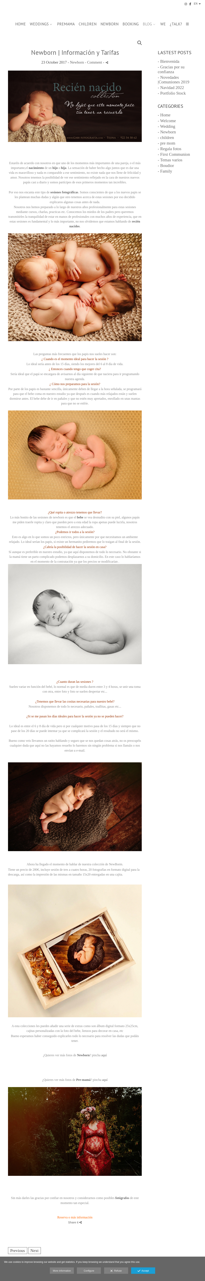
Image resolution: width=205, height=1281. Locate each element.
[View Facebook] (190, 4)
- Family (165, 171)
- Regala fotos (169, 148)
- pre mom (166, 143)
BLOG (147, 24)
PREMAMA (66, 24)
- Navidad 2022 (171, 87)
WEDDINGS (39, 24)
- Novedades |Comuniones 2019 (173, 79)
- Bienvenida (168, 61)
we (163, 24)
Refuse (116, 1271)
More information (62, 1270)
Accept (143, 1271)
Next (34, 1250)
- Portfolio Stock (172, 93)
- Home (164, 115)
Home (20, 24)
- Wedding (166, 126)
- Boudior (166, 165)
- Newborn (167, 132)
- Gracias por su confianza (171, 69)
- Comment (94, 62)
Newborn (77, 62)
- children (166, 137)
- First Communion (174, 154)
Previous (17, 1250)
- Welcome (167, 120)
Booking (131, 24)
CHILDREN (87, 24)
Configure (89, 1270)
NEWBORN (109, 24)
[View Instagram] (186, 4)
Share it (75, 1222)
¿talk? (176, 24)
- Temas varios (170, 160)
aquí (104, 1055)
